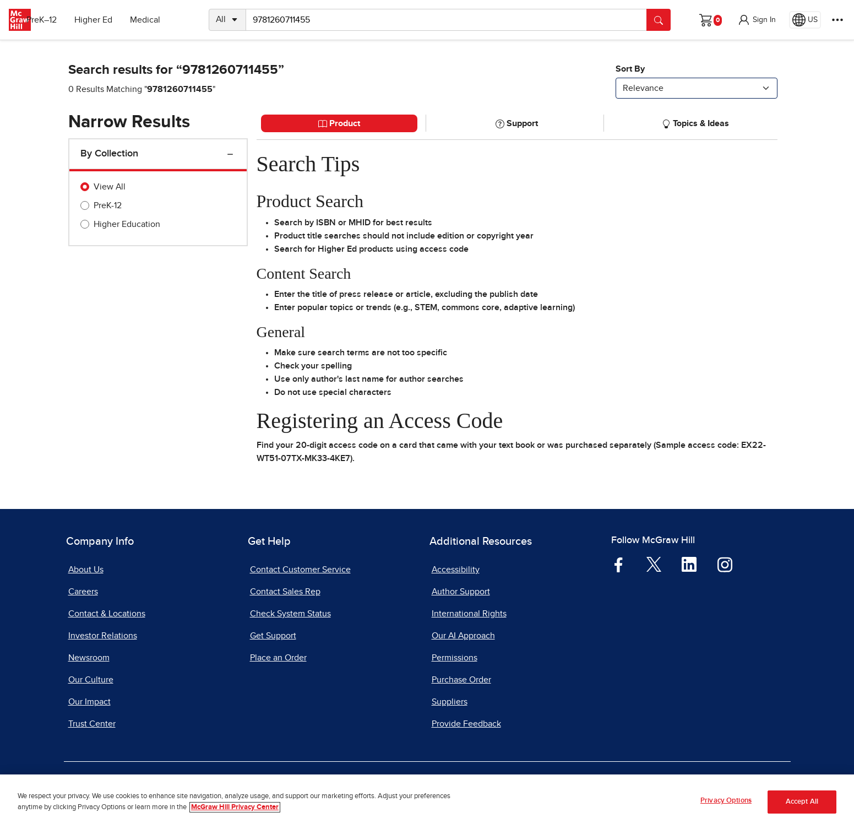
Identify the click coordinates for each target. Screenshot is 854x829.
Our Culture (90, 679)
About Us (86, 569)
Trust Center (92, 723)
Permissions (454, 657)
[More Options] (837, 20)
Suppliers (449, 701)
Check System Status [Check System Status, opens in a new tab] (290, 613)
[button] (756, 20)
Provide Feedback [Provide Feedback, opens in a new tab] (466, 723)
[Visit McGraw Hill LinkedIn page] (689, 563)
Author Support (461, 591)
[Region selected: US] (805, 20)
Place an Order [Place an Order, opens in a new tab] (278, 657)
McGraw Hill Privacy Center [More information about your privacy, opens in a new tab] (235, 807)
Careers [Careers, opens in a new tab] (83, 591)
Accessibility (456, 569)
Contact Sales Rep (285, 591)
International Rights (469, 613)
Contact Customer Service (300, 569)
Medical (163, 19)
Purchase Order (461, 679)
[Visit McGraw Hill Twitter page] (653, 563)
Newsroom (89, 657)
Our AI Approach (463, 635)
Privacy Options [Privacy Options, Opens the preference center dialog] (726, 801)
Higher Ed (111, 19)
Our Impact (89, 701)
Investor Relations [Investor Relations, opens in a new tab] (102, 635)
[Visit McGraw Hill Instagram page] (724, 563)
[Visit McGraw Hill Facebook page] (618, 563)
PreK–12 (59, 19)
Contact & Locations (106, 613)
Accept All (802, 802)
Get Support (273, 635)
